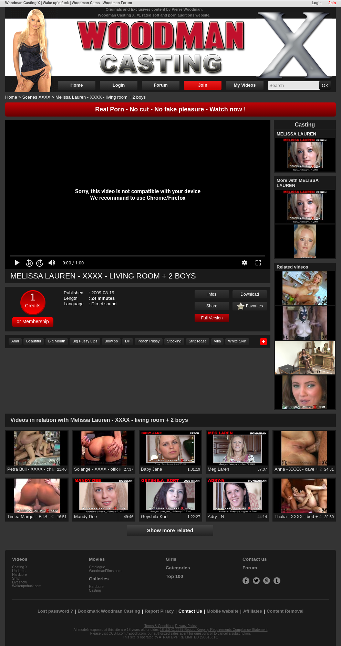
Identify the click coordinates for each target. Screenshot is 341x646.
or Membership (33, 321)
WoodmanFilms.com (105, 571)
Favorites (250, 306)
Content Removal (285, 611)
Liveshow (19, 582)
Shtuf (16, 578)
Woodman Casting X (22, 3)
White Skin (237, 341)
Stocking (174, 341)
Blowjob (111, 341)
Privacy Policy (186, 626)
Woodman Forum (117, 3)
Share (211, 306)
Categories (178, 567)
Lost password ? (55, 611)
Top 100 (174, 576)
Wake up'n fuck (56, 3)
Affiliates (252, 611)
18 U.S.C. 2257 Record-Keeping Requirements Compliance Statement (213, 630)
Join (332, 3)
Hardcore (19, 575)
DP (127, 341)
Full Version (212, 318)
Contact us (254, 559)
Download (249, 294)
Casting (95, 590)
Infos (211, 294)
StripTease (198, 341)
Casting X (20, 567)
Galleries (99, 578)
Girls (171, 559)
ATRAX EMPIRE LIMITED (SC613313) (188, 637)
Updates (18, 571)
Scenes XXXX (36, 97)
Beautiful (33, 341)
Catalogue (97, 567)
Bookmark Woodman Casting (109, 611)
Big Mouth (56, 341)
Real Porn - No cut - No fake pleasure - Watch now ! (170, 109)
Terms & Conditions (159, 626)
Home (76, 85)
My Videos (245, 85)
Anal (15, 341)
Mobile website (222, 611)
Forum (160, 85)
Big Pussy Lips (84, 341)
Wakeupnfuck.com (26, 586)
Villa (217, 341)
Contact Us (190, 611)
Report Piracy (159, 611)
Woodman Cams (86, 3)
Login (316, 3)
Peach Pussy (148, 341)
